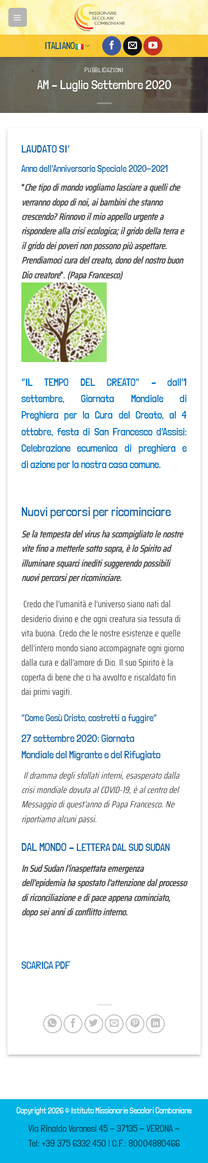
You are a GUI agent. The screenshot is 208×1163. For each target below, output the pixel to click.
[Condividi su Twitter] (93, 1023)
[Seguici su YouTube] (152, 45)
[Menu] (17, 17)
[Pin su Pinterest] (135, 1023)
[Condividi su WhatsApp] (52, 1023)
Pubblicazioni (103, 70)
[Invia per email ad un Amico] (114, 1023)
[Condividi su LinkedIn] (155, 1023)
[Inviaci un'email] (132, 45)
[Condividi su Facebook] (73, 1023)
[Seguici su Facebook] (111, 45)
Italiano (67, 46)
